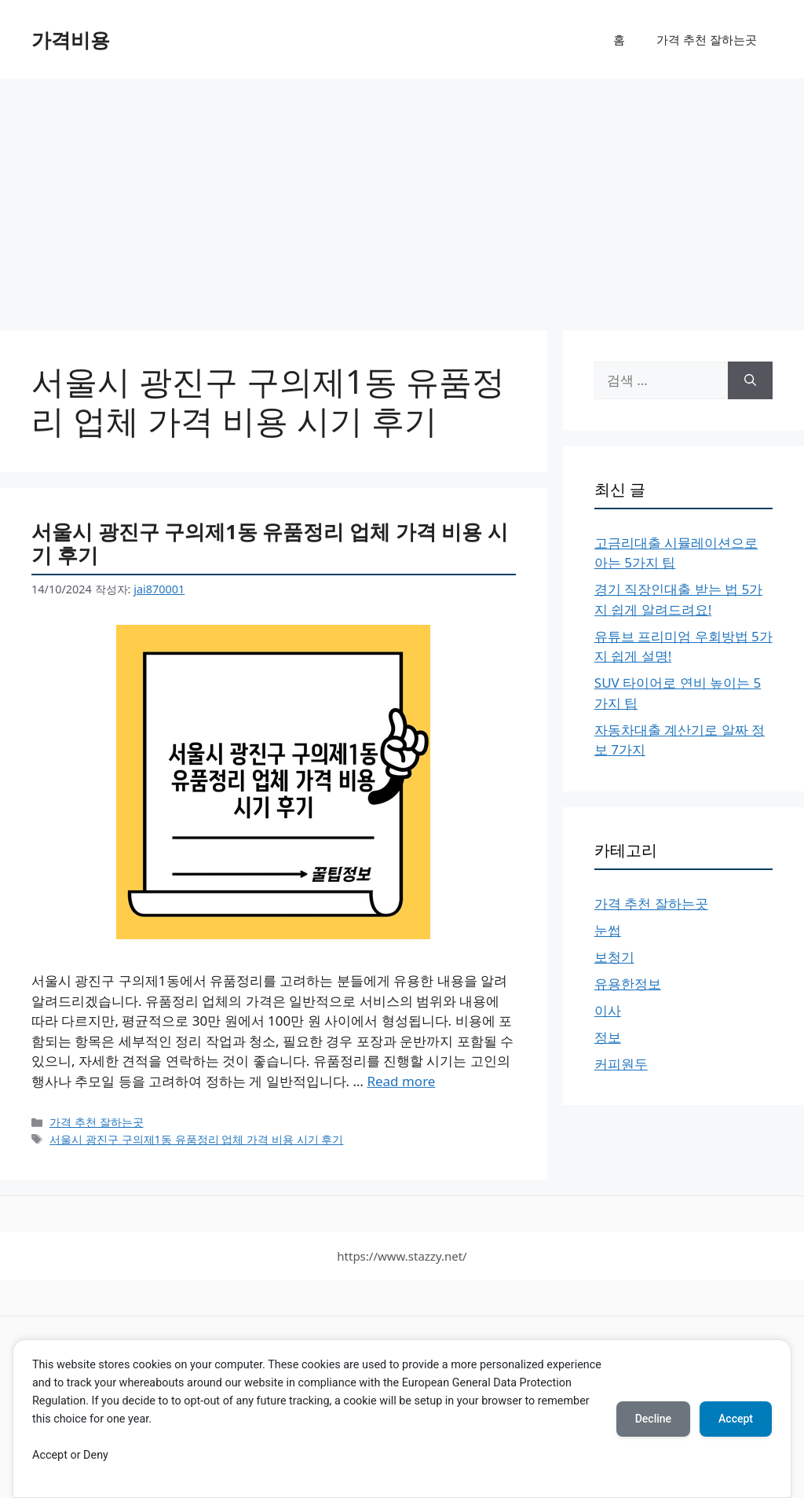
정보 (607, 1037)
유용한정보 (627, 984)
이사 (607, 1010)
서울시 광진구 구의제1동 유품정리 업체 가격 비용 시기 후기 (269, 543)
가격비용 (70, 39)
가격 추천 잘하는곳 (706, 39)
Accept (735, 1418)
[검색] (750, 380)
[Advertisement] (402, 196)
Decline (653, 1418)
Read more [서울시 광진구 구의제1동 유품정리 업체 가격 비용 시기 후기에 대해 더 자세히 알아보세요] (401, 1081)
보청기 (614, 957)
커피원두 (621, 1064)
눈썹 (607, 930)
